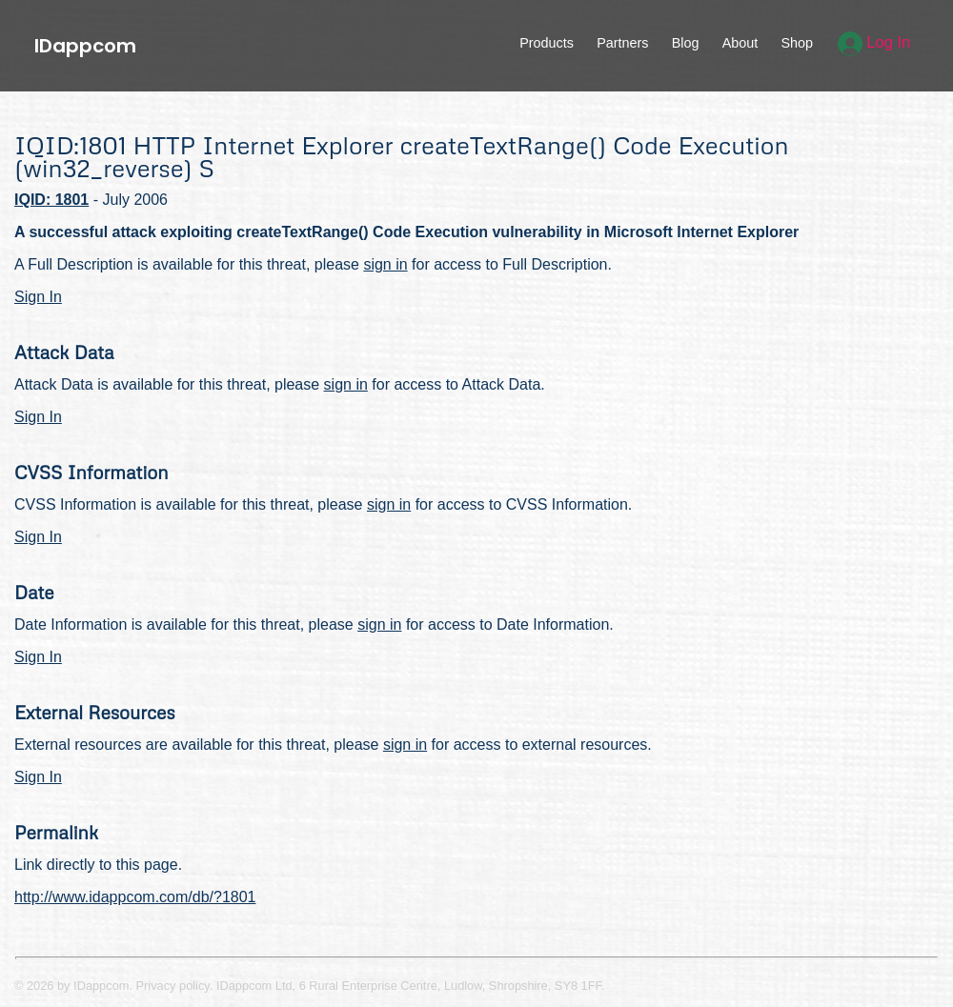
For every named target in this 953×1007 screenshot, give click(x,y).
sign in (385, 264)
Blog (686, 42)
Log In (874, 42)
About (740, 42)
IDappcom (85, 45)
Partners (622, 42)
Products (546, 42)
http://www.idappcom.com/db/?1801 (134, 897)
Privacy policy (173, 985)
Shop (797, 42)
